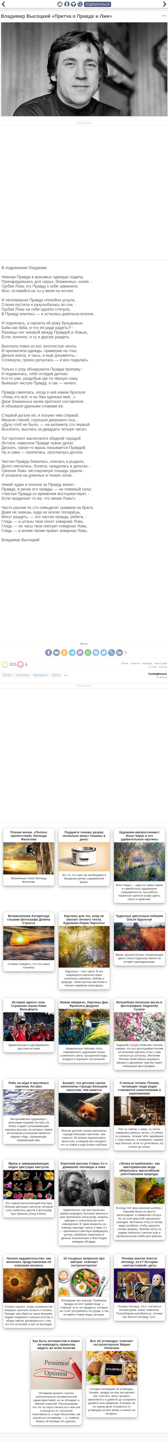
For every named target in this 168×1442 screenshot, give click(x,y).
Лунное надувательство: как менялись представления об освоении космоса (28, 1262)
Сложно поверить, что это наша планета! (28, 965)
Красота (56, 675)
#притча (135, 663)
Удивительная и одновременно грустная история (28, 1046)
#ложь (124, 663)
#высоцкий (160, 663)
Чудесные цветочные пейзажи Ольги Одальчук (139, 917)
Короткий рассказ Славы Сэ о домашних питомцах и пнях (84, 1165)
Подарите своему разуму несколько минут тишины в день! (84, 835)
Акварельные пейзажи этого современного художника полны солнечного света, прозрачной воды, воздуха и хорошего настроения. (84, 1054)
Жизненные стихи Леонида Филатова (29, 880)
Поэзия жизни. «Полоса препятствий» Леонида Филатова (28, 835)
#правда (147, 663)
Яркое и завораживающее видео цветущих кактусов (28, 1165)
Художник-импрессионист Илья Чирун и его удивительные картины (139, 835)
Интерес (7, 675)
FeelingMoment (158, 674)
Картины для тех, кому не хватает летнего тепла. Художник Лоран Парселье (84, 919)
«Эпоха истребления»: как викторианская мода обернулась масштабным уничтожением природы (139, 1169)
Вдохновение (40, 675)
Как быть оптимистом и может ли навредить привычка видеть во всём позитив (56, 1344)
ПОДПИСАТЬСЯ (98, 4)
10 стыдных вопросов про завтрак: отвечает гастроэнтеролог (84, 1262)
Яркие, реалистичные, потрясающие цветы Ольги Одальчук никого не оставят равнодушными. (139, 958)
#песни (163, 667)
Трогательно (22, 675)
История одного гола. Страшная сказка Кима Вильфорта (28, 1006)
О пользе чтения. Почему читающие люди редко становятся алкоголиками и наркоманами (139, 1088)
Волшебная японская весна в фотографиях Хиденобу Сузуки (139, 1006)
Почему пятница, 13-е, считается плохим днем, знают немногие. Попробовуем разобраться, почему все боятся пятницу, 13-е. (139, 1312)
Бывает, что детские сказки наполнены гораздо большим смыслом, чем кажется (84, 1086)
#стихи (152, 667)
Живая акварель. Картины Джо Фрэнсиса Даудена (84, 1004)
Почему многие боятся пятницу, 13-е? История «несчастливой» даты (139, 1262)
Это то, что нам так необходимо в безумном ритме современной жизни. (84, 878)
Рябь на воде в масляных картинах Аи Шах (29, 1084)
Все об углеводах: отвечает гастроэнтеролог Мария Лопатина (111, 1344)
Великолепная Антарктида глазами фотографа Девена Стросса (28, 919)
